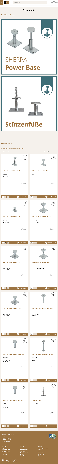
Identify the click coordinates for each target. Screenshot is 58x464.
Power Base (10, 6)
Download (22, 451)
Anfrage (40, 446)
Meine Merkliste (6, 451)
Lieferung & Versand (43, 448)
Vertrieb (22, 448)
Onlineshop (4, 6)
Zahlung (40, 449)
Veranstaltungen (24, 449)
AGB (39, 451)
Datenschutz (41, 454)
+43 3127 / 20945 (6, 439)
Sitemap (40, 455)
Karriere (22, 454)
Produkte (4, 446)
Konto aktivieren (6, 449)
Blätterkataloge (24, 452)
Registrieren (5, 448)
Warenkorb (4, 452)
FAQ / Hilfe (4, 454)
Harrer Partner (23, 455)
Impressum (41, 452)
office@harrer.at (6, 441)
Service (22, 446)
